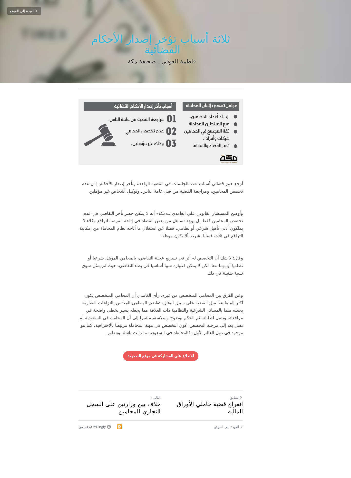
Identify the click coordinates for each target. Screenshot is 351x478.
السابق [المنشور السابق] (265, 395)
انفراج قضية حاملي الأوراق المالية (231, 401)
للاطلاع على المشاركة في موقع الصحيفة (175, 353)
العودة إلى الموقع (24, 11)
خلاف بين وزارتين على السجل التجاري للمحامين (128, 405)
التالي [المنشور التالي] (170, 394)
